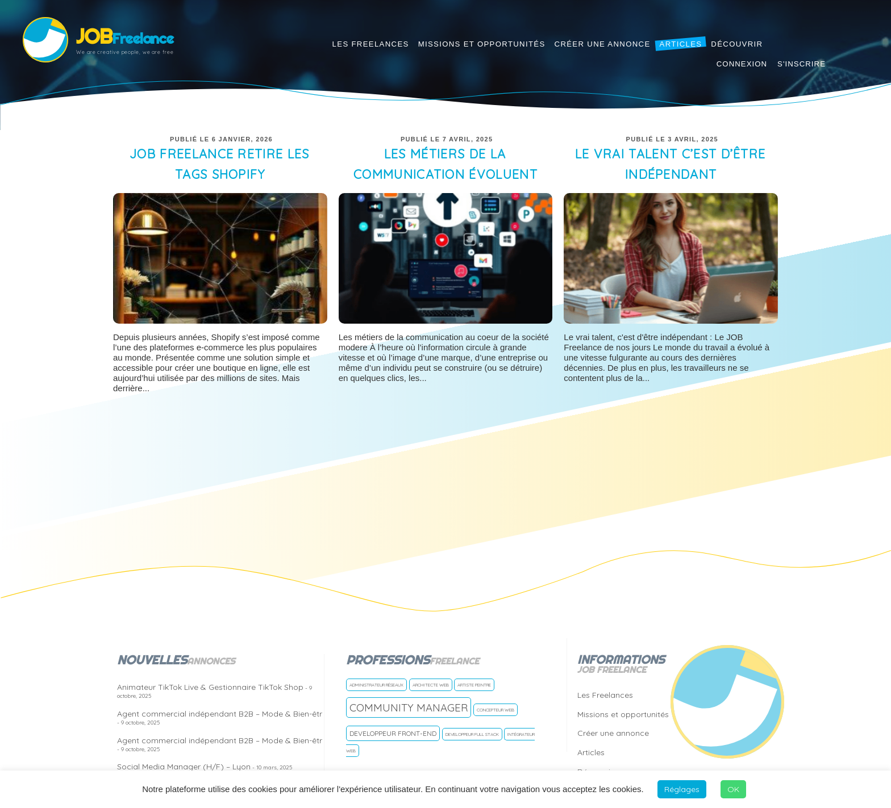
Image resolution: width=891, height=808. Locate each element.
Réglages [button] (682, 789)
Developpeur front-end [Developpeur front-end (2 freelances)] (392, 733)
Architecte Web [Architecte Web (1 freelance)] (431, 685)
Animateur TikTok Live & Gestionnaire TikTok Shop (214, 691)
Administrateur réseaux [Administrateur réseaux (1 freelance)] (376, 685)
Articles (681, 44)
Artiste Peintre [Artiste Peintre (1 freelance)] (474, 685)
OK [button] (733, 789)
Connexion (742, 64)
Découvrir (737, 44)
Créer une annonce (603, 44)
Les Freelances (370, 44)
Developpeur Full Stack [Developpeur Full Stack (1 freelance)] (472, 734)
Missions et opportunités (482, 44)
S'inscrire (801, 64)
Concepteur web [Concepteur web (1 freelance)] (495, 710)
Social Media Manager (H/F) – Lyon (204, 766)
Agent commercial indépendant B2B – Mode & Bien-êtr (219, 717)
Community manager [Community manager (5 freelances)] (408, 707)
